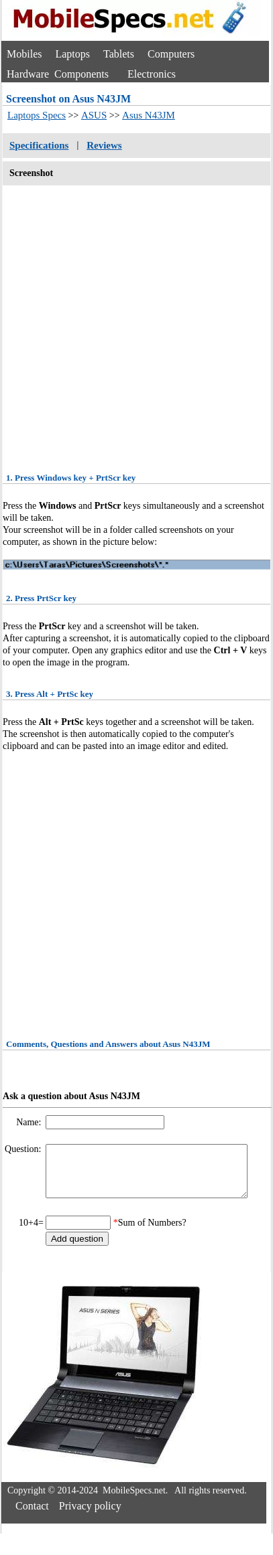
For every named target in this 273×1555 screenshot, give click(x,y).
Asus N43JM (148, 115)
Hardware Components (58, 74)
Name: (30, 1122)
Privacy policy (90, 1516)
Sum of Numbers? (152, 1233)
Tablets (118, 54)
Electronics (151, 74)
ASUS (94, 115)
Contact (32, 1516)
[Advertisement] (127, 324)
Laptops (72, 54)
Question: (24, 1149)
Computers (171, 54)
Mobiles (24, 54)
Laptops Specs (36, 115)
